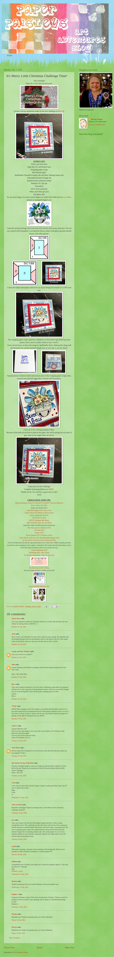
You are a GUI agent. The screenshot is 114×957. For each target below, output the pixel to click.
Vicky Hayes (16, 748)
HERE (51, 489)
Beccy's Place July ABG (39, 505)
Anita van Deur (17, 805)
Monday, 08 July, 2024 (19, 854)
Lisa (13, 820)
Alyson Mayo (16, 618)
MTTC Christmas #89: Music (39, 520)
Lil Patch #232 (39, 530)
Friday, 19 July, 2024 (18, 933)
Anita (13, 634)
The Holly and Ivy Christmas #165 (39, 528)
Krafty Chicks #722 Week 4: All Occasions (39, 513)
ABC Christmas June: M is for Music (39, 523)
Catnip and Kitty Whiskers (21, 651)
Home (9, 55)
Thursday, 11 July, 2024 (19, 907)
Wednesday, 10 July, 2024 (20, 874)
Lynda (14, 846)
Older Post (69, 947)
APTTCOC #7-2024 (39, 518)
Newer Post (9, 947)
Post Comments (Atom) (20, 952)
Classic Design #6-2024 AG (39, 515)
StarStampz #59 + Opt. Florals (39, 553)
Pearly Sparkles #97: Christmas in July (39, 535)
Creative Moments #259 (39, 550)
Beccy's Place (66, 197)
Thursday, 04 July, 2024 (19, 813)
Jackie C (15, 726)
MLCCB (61, 111)
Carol (13, 783)
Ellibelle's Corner (17, 871)
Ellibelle (14, 861)
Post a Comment (14, 938)
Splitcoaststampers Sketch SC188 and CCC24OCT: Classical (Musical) (39, 503)
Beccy (14, 684)
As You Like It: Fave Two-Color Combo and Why (39, 540)
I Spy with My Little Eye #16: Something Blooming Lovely (39, 538)
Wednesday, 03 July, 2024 (20, 797)
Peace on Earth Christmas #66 (39, 586)
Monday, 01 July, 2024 (19, 627)
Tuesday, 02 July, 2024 (19, 741)
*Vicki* (14, 706)
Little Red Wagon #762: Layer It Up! (39, 510)
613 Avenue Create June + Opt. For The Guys (39, 555)
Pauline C (15, 894)
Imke (13, 664)
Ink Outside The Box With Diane (23, 763)
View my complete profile (97, 124)
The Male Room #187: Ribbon (39, 568)
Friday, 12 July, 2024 (18, 920)
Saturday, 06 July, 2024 (19, 839)
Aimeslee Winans (96, 119)
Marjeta (14, 881)
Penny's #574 (39, 533)
